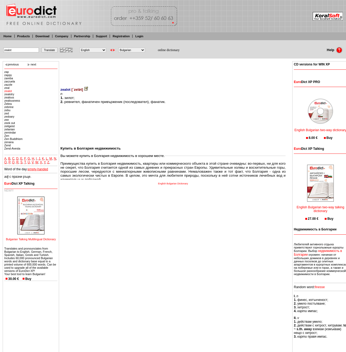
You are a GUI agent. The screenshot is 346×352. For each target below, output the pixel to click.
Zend (7, 145)
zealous (9, 97)
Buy (28, 279)
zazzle (8, 84)
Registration (121, 36)
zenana (9, 142)
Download (42, 36)
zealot (8, 91)
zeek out (9, 123)
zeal (7, 87)
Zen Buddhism (13, 138)
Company (61, 36)
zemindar (10, 132)
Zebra (8, 103)
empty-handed (38, 169)
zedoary (9, 116)
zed (6, 113)
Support (101, 36)
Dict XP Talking (19, 183)
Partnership (82, 36)
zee (6, 119)
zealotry (9, 94)
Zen (6, 135)
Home (7, 36)
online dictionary (169, 50)
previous (13, 64)
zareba (8, 78)
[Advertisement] (173, 70)
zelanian (9, 129)
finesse (320, 287)
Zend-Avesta (12, 148)
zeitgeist (9, 126)
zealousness (12, 100)
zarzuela (9, 81)
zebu (7, 110)
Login (139, 36)
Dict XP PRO (307, 82)
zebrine (9, 107)
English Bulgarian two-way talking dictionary (320, 206)
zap (6, 71)
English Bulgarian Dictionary (173, 183)
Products (23, 36)
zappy (8, 75)
